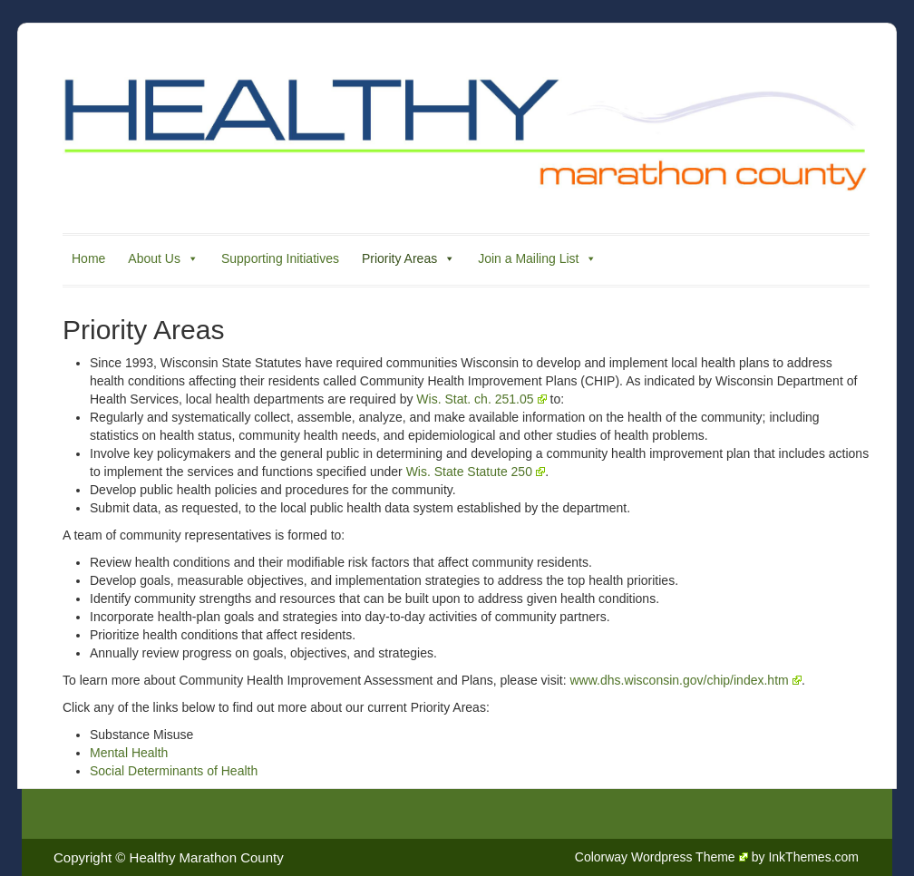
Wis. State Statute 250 (475, 471)
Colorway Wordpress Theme (661, 857)
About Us (163, 258)
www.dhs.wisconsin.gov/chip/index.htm (685, 680)
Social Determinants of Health (174, 771)
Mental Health (129, 752)
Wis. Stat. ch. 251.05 (481, 399)
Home (88, 258)
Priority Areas (408, 258)
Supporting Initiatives (280, 258)
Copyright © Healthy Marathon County (168, 857)
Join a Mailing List (537, 258)
